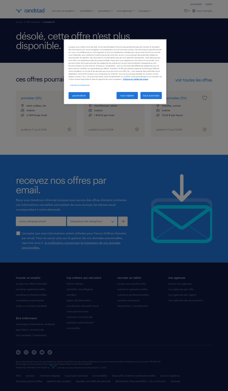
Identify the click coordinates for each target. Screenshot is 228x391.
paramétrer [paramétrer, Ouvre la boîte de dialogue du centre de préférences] (79, 95)
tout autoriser (151, 95)
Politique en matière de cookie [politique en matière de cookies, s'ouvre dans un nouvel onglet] (135, 79)
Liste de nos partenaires (79, 85)
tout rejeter (127, 95)
